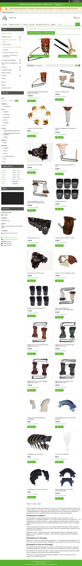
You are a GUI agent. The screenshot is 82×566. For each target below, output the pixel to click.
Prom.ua (49, 561)
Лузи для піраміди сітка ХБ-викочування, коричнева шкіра (36, 202)
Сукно (4, 41)
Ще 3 (4, 161)
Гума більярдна (7, 44)
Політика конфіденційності (51, 564)
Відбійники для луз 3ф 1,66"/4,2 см (37, 489)
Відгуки (53, 24)
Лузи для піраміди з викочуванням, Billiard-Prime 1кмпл (37, 92)
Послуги (4, 75)
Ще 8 (4, 125)
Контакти (31, 24)
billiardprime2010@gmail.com (10, 239)
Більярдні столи (6, 37)
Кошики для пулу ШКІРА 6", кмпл (64, 238)
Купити (32, 101)
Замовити (58, 4)
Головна (4, 24)
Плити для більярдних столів (10, 52)
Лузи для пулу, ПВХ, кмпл (34, 165)
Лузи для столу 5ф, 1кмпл (35, 128)
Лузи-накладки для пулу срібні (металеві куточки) (64, 490)
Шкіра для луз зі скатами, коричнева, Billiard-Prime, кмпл (38, 345)
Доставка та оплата (42, 24)
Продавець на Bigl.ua (41, 562)
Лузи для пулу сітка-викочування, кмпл (65, 165)
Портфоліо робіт (6, 88)
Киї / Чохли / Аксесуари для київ (9, 63)
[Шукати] (77, 24)
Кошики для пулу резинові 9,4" (36, 308)
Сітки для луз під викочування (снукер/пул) (36, 418)
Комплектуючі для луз (67, 56)
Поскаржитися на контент (38, 564)
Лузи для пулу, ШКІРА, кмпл (35, 273)
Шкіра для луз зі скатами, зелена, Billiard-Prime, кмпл (64, 345)
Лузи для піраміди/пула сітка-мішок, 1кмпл (65, 129)
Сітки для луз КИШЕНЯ (62, 454)
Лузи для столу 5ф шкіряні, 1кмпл (65, 273)
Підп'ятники (5, 50)
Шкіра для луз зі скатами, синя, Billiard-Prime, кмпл (64, 382)
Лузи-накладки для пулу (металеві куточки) (65, 418)
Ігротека (4, 67)
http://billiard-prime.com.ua (10, 237)
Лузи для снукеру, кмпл (62, 91)
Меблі (3, 78)
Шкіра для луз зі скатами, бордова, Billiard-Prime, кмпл (37, 382)
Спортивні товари (7, 70)
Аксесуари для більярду (9, 60)
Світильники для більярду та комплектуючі (10, 56)
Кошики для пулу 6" (61, 201)
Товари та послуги (14, 24)
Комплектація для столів (9, 39)
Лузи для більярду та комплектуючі (12, 47)
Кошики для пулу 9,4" (33, 238)
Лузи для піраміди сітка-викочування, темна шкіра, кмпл (64, 309)
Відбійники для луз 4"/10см (35, 454)
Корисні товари (6, 72)
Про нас (25, 24)
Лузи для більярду (40, 56)
